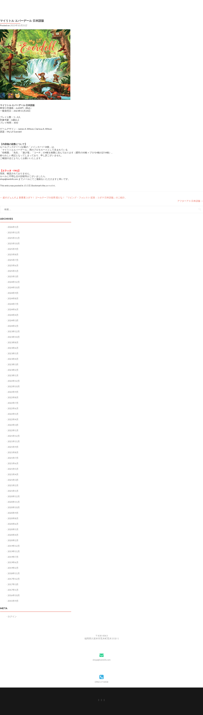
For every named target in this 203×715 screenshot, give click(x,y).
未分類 (27, 185)
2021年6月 (13, 463)
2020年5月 (13, 529)
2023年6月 (13, 348)
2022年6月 (13, 408)
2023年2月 (13, 369)
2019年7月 (13, 556)
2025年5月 (13, 271)
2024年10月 (14, 287)
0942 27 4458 (101, 681)
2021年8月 (13, 452)
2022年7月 (13, 402)
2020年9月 (13, 512)
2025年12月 (14, 232)
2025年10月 (14, 243)
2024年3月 (13, 320)
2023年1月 (13, 375)
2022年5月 (13, 413)
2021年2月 (13, 485)
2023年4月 (13, 359)
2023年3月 (13, 364)
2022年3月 (13, 424)
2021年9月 (13, 446)
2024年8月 (13, 298)
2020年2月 (13, 540)
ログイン (12, 616)
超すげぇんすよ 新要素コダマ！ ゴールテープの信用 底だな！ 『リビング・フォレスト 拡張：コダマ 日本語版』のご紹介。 (63, 197)
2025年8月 (13, 254)
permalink (50, 185)
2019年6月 (13, 562)
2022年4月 (13, 419)
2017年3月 (13, 584)
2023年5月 (13, 353)
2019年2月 (13, 567)
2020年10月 (14, 507)
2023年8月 (13, 342)
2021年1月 (13, 490)
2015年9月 (13, 600)
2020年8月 (13, 518)
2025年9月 (13, 249)
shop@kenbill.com (102, 659)
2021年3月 (13, 479)
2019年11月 (14, 551)
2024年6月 (13, 309)
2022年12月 (14, 380)
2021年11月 (14, 441)
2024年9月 (13, 293)
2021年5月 (13, 468)
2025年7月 (13, 260)
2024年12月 (14, 282)
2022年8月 (13, 397)
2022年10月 (14, 386)
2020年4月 (13, 534)
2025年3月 (13, 276)
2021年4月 (13, 474)
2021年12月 (14, 435)
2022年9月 (13, 391)
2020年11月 (14, 501)
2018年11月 (14, 573)
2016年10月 (14, 595)
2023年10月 (14, 337)
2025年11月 (14, 238)
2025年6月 (13, 265)
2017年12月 (14, 578)
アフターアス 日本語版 (190, 200)
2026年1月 (13, 227)
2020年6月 (13, 523)
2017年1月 (13, 589)
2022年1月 (13, 430)
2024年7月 (13, 304)
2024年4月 (13, 315)
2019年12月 (14, 545)
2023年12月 (14, 331)
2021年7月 (13, 457)
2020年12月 (14, 496)
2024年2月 (13, 326)
